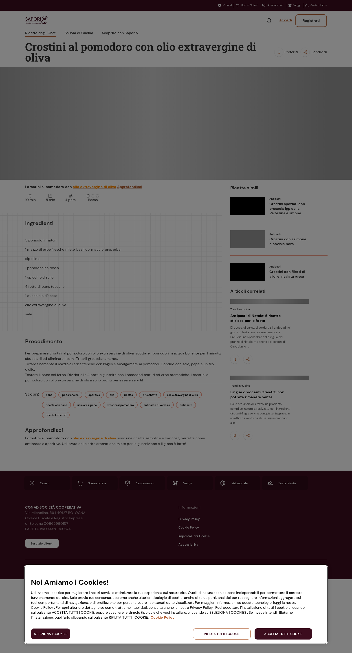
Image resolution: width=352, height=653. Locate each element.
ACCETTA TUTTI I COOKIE (283, 634)
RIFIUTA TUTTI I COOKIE (222, 634)
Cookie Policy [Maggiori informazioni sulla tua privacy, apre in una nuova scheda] (163, 617)
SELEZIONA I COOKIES (50, 634)
